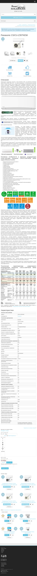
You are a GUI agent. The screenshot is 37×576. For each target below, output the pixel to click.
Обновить (3, 462)
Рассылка (2, 566)
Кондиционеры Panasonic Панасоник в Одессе (21, 306)
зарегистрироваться (12, 435)
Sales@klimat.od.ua (4, 571)
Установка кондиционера (9, 518)
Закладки (2, 565)
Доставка (2, 550)
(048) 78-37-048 (4, 570)
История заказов (3, 564)
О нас (2, 552)
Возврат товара (3, 548)
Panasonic (19, 316)
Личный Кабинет (3, 563)
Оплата (2, 551)
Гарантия (2, 549)
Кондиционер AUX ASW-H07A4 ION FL (28, 518)
